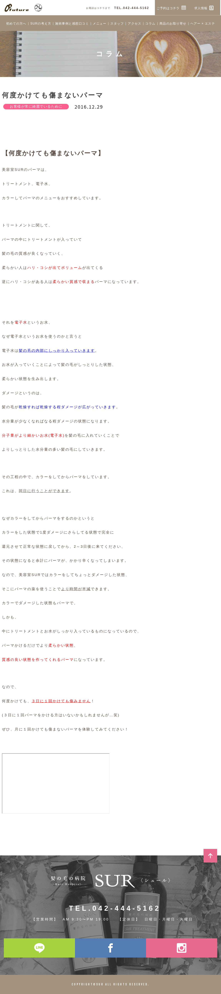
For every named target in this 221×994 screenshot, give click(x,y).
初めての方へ (16, 23)
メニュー (99, 23)
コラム (150, 23)
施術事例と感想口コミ (72, 23)
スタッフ (117, 23)
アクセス (134, 23)
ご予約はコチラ (172, 8)
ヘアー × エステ (202, 23)
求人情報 (204, 8)
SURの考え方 (40, 23)
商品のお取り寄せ (173, 23)
